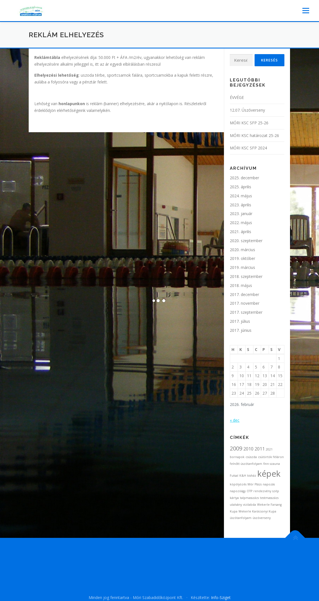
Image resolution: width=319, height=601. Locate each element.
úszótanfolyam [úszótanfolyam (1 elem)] (240, 518)
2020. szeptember (246, 240)
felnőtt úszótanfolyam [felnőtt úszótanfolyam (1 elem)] (246, 464)
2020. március (242, 249)
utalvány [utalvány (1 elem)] (236, 505)
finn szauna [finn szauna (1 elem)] (271, 464)
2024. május (241, 195)
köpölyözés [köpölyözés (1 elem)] (238, 484)
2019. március (242, 267)
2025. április (240, 186)
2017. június (240, 330)
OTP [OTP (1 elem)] (249, 491)
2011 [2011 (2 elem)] (260, 449)
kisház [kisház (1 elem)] (251, 476)
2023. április (240, 204)
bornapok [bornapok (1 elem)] (237, 457)
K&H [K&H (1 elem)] (242, 476)
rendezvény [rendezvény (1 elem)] (262, 491)
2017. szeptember (246, 312)
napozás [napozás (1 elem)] (269, 484)
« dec (234, 420)
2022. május (241, 222)
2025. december (244, 177)
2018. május (241, 285)
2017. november (244, 303)
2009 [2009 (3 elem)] (236, 448)
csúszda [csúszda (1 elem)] (251, 457)
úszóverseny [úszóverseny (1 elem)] (262, 518)
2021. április (240, 231)
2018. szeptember (246, 276)
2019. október (242, 258)
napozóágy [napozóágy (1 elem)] (238, 491)
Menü (306, 10)
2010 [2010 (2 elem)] (248, 449)
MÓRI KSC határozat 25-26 (254, 135)
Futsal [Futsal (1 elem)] (234, 476)
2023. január (241, 213)
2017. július (240, 321)
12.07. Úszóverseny (247, 110)
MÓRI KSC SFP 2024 (248, 148)
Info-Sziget (221, 597)
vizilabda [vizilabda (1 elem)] (249, 505)
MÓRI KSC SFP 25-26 (249, 122)
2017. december (244, 294)
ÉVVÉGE (237, 97)
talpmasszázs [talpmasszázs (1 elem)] (249, 498)
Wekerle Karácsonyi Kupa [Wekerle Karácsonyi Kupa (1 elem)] (257, 511)
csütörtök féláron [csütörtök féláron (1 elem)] (271, 457)
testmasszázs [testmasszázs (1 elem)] (269, 498)
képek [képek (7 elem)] (268, 473)
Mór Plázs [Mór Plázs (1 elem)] (255, 484)
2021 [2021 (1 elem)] (269, 449)
